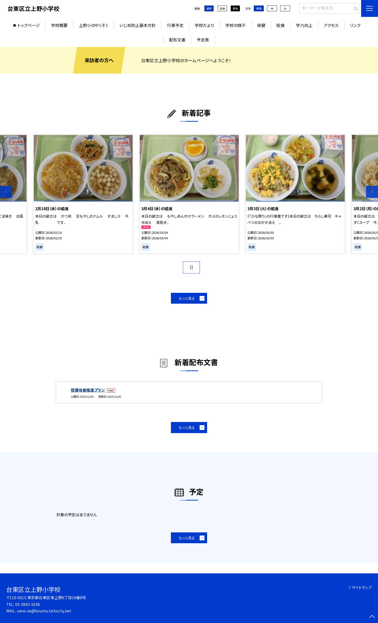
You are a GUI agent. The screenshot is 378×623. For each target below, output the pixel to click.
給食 (281, 25)
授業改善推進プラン (88, 390)
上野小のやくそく (93, 25)
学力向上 (304, 25)
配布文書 (177, 40)
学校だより (204, 25)
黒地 (235, 8)
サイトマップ (362, 587)
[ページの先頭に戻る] (372, 617)
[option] (83, 194)
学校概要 (59, 25)
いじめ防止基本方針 (138, 25)
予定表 (203, 40)
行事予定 (175, 25)
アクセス (331, 25)
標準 (259, 8)
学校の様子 (235, 25)
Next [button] (372, 192)
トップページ (29, 25)
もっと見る (187, 298)
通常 (209, 8)
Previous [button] (6, 192)
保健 (261, 25)
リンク (355, 25)
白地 (222, 8)
